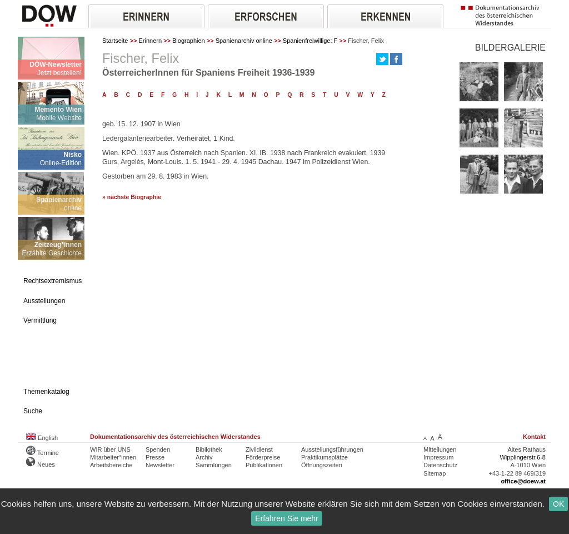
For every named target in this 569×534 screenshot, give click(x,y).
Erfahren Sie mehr (286, 518)
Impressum (438, 457)
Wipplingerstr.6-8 (523, 457)
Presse (155, 457)
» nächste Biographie (131, 197)
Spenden (158, 449)
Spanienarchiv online (244, 40)
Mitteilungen (439, 449)
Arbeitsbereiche (111, 465)
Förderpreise (263, 457)
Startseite (115, 40)
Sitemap (434, 473)
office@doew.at (523, 481)
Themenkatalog (46, 391)
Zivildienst (259, 449)
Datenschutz (440, 465)
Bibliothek (209, 449)
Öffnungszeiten (321, 465)
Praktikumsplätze (324, 457)
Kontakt (534, 436)
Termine (42, 452)
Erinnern (150, 40)
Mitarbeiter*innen (113, 457)
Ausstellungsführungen (332, 449)
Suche (32, 411)
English (42, 437)
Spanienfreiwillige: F (310, 40)
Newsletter (160, 465)
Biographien (188, 40)
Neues (40, 464)
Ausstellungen (44, 301)
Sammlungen (214, 465)
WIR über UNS (110, 449)
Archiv (204, 457)
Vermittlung (40, 320)
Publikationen (264, 465)
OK (558, 504)
